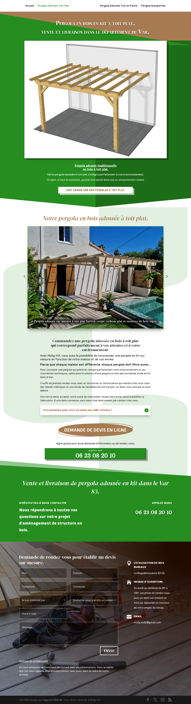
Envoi (109, 651)
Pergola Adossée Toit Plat (53, 6)
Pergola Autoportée (153, 6)
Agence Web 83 (53, 700)
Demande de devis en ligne (95, 430)
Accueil (29, 6)
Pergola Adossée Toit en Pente (118, 6)
